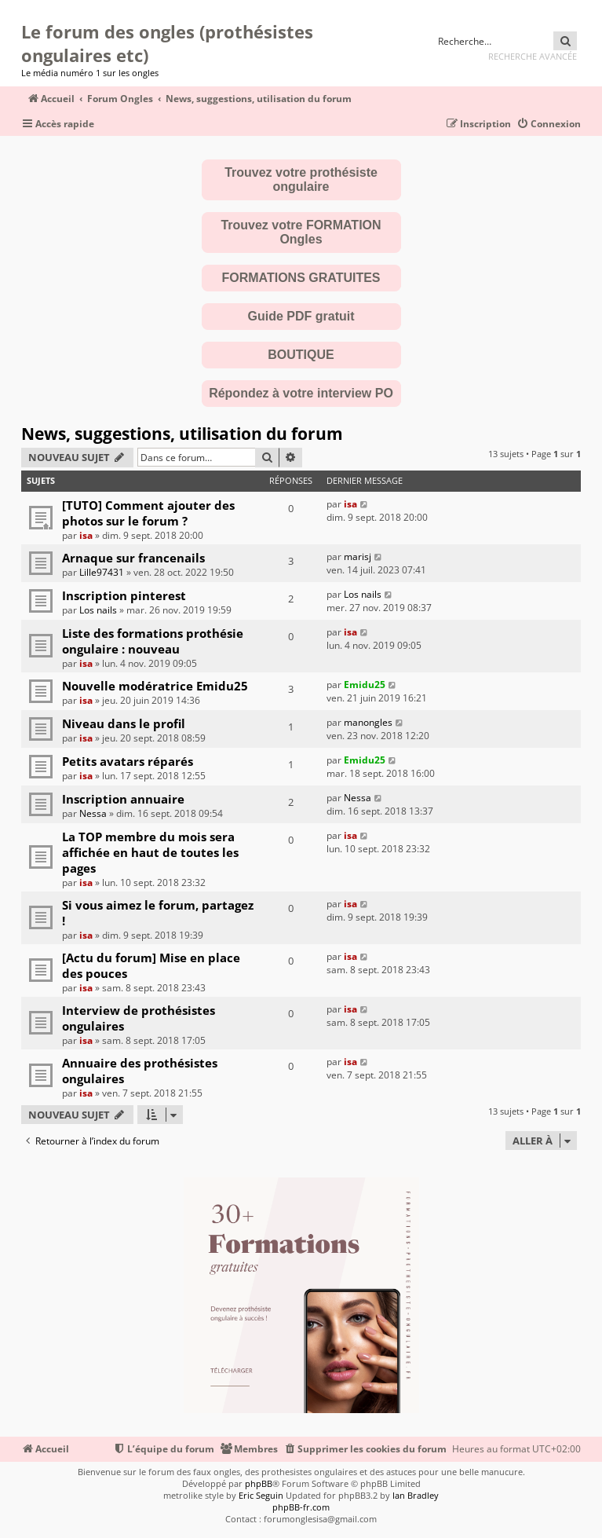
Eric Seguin (261, 1495)
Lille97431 (101, 572)
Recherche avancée (532, 56)
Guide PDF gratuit (301, 316)
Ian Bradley (415, 1495)
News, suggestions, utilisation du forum (182, 434)
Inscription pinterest (124, 595)
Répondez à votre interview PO (301, 393)
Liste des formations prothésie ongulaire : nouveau (152, 641)
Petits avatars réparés (127, 761)
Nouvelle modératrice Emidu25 (155, 686)
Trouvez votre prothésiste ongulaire (301, 179)
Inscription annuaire (123, 799)
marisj (357, 556)
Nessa (93, 813)
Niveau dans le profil (123, 723)
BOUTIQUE (301, 354)
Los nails (98, 610)
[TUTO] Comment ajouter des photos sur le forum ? (148, 513)
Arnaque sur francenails (133, 558)
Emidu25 (364, 684)
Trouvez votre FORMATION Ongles (301, 232)
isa (86, 535)
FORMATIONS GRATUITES (300, 277)
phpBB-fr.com (301, 1507)
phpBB (258, 1483)
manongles (368, 722)
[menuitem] (548, 124)
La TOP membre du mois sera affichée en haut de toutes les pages (150, 852)
